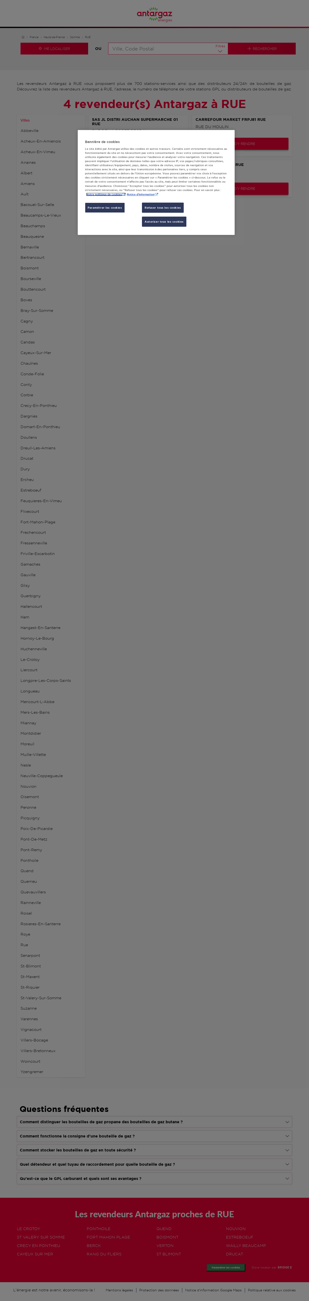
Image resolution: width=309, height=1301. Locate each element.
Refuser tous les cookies (163, 207)
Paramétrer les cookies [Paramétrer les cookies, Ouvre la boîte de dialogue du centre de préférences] (105, 207)
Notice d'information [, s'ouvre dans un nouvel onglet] (140, 194)
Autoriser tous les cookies (164, 221)
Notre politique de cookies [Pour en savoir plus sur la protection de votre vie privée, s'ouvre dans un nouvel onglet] (104, 194)
